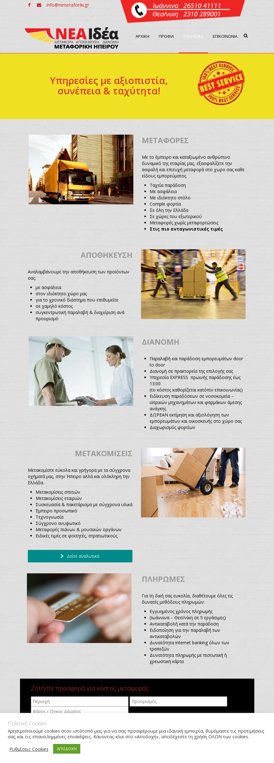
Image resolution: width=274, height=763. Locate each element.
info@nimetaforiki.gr (68, 5)
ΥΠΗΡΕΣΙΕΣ (193, 36)
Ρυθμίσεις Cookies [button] (28, 749)
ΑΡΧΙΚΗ (142, 36)
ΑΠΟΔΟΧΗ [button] (67, 748)
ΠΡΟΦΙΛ (166, 36)
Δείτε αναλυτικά (80, 556)
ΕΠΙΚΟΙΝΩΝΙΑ (225, 36)
